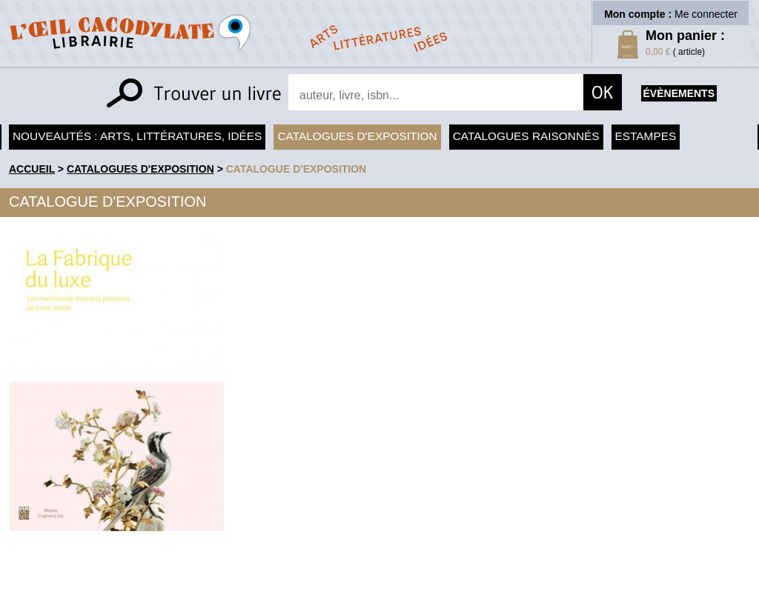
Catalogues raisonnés (526, 136)
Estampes (646, 136)
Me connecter (706, 14)
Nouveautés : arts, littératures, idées (137, 136)
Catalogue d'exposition (296, 169)
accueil (32, 169)
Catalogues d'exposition (357, 136)
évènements (679, 93)
